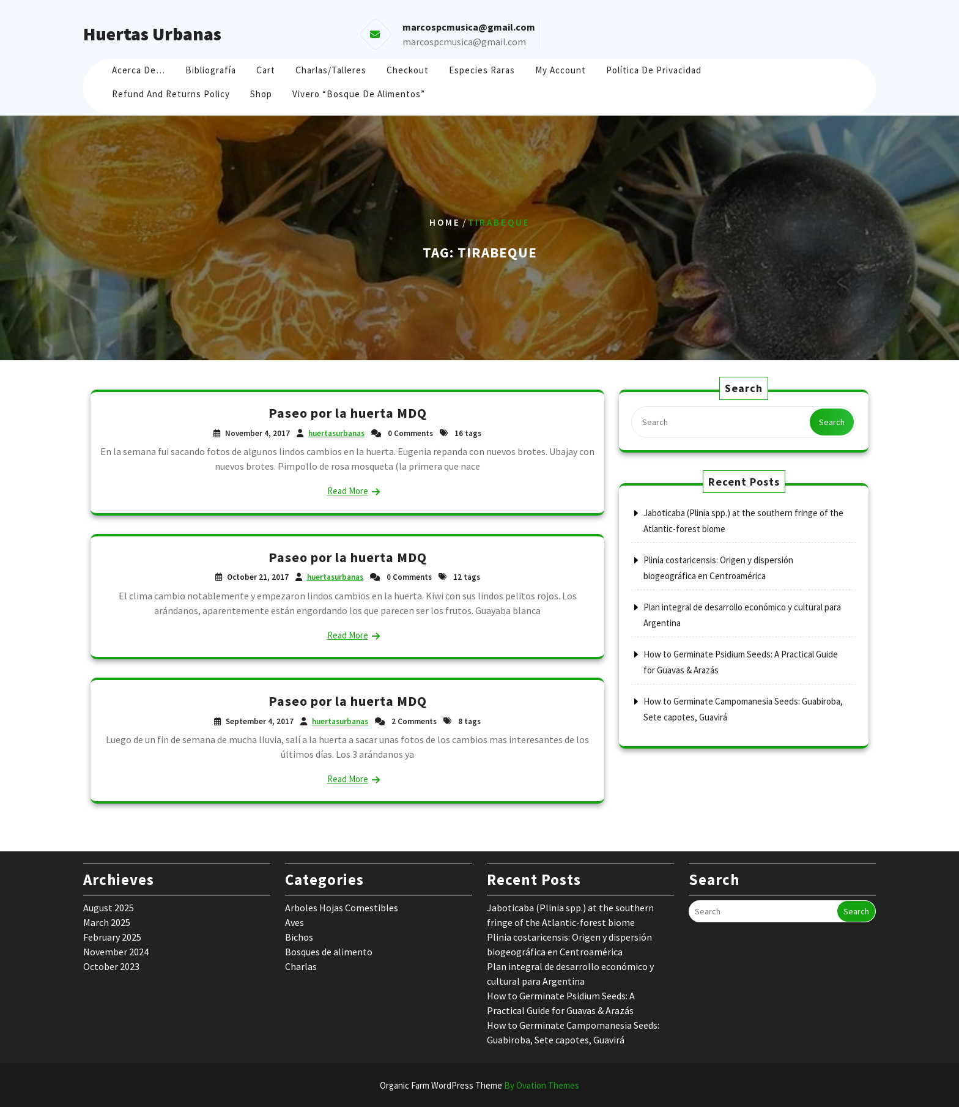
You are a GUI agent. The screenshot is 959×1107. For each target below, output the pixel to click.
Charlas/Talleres (330, 70)
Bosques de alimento (328, 952)
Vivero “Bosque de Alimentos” (358, 94)
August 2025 (108, 908)
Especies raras (482, 70)
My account (560, 70)
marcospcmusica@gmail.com (464, 41)
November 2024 (116, 952)
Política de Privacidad (654, 70)
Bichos (299, 937)
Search (832, 422)
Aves (294, 922)
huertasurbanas (336, 433)
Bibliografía (210, 70)
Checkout (408, 70)
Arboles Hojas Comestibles (341, 908)
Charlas (301, 966)
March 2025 (106, 922)
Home (445, 222)
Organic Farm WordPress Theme (479, 1085)
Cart (265, 70)
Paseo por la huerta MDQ (347, 412)
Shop (261, 94)
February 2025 (112, 937)
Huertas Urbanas (152, 33)
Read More (347, 491)
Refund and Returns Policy (171, 94)
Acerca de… (138, 70)
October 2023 (111, 966)
